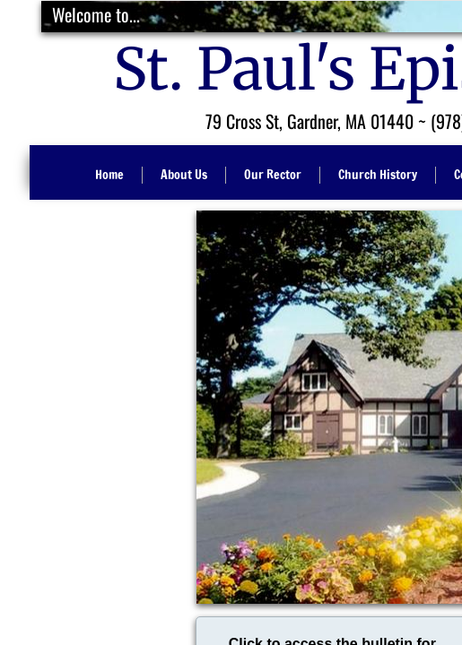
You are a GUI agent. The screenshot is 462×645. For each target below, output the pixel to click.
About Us (184, 175)
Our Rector (272, 175)
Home (109, 175)
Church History (377, 175)
